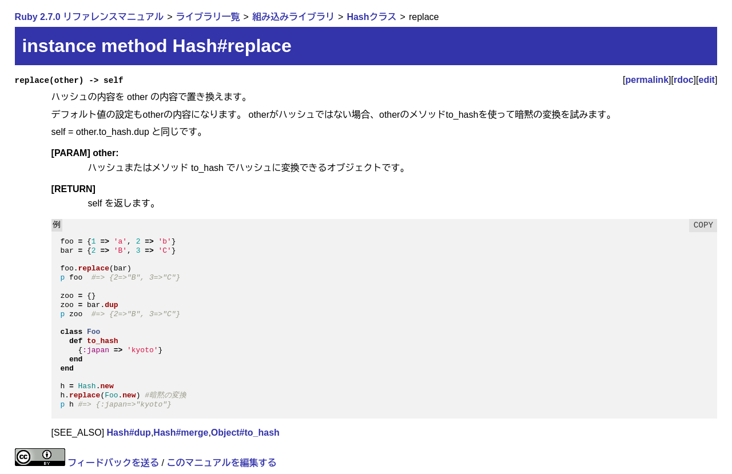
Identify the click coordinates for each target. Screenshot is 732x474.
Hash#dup (129, 432)
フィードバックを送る (113, 463)
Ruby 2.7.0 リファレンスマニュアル (89, 17)
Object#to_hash (245, 432)
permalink (647, 80)
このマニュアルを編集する (221, 463)
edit (707, 80)
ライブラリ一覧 (208, 17)
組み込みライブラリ (293, 17)
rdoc (684, 80)
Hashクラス (371, 17)
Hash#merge (180, 432)
